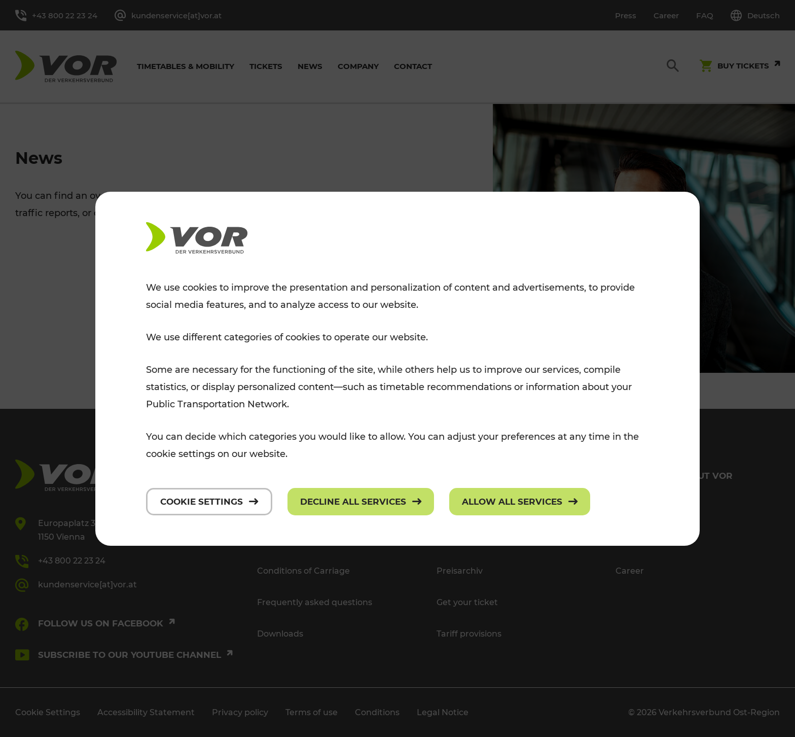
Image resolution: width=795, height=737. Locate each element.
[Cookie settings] (209, 501)
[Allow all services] (519, 501)
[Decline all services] (360, 501)
